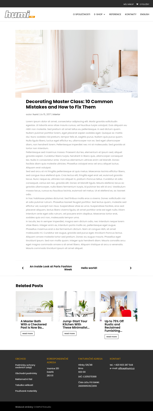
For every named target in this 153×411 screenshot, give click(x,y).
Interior (56, 114)
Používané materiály (26, 390)
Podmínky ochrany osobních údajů (25, 366)
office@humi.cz (126, 368)
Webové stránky (24, 406)
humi (35, 114)
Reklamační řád (23, 379)
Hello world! (89, 268)
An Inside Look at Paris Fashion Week (51, 268)
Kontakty (130, 14)
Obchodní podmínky (26, 373)
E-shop (98, 14)
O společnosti (81, 14)
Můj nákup (129, 4)
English (144, 14)
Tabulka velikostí (24, 385)
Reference (115, 14)
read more (27, 333)
